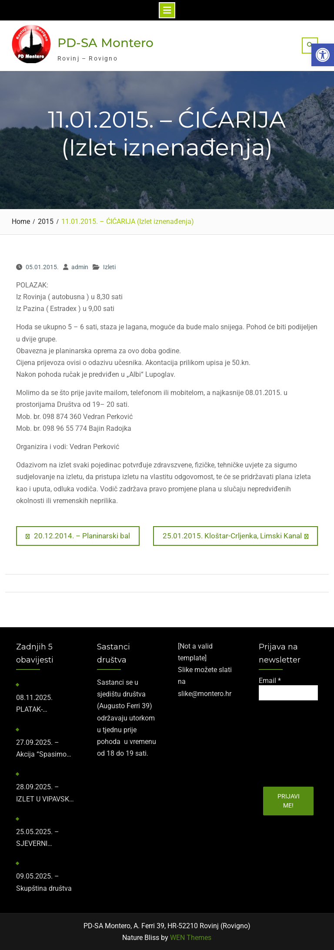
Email (270, 680)
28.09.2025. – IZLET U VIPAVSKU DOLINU (44, 794)
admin (79, 267)
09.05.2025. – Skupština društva (44, 882)
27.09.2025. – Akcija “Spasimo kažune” (41, 749)
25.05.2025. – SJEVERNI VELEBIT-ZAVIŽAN (43, 838)
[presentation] (294, 740)
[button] (322, 55)
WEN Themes (190, 937)
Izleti (109, 267)
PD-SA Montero (105, 42)
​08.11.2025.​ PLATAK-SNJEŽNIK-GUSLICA (34, 704)
